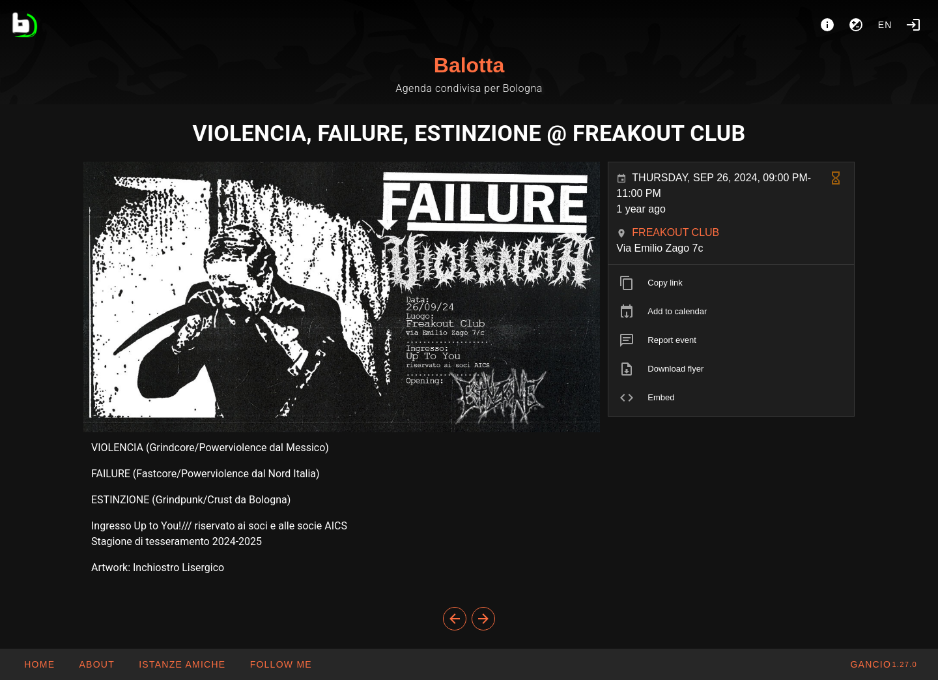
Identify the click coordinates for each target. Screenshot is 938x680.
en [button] (885, 25)
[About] (827, 24)
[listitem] (731, 283)
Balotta (469, 65)
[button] (182, 664)
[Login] (913, 24)
